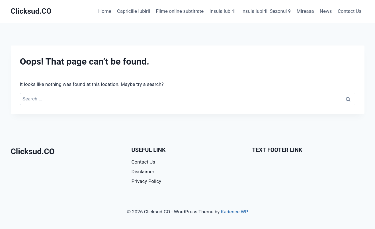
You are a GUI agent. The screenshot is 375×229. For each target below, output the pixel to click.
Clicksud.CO (33, 151)
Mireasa (305, 11)
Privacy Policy (146, 181)
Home (104, 11)
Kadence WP (234, 211)
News (326, 11)
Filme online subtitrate (180, 11)
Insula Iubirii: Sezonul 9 (266, 11)
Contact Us (349, 11)
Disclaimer (143, 171)
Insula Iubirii (222, 11)
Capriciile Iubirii (133, 11)
